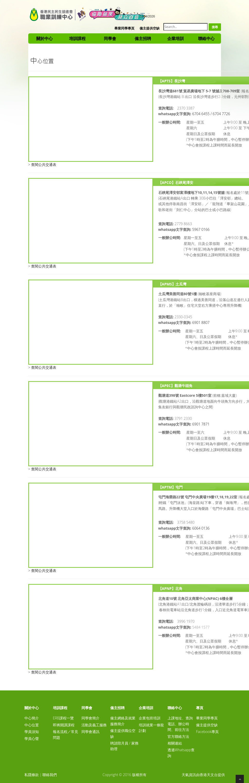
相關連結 (175, 743)
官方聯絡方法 (178, 736)
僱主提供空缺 (150, 28)
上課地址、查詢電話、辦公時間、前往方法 (180, 724)
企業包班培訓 (149, 718)
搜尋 (215, 27)
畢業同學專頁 (124, 28)
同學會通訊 (90, 731)
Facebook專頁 (207, 731)
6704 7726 (221, 113)
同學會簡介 (90, 718)
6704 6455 (201, 113)
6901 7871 (201, 424)
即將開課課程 (64, 724)
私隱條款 (31, 774)
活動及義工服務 (94, 724)
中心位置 (31, 724)
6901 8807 (201, 322)
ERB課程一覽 (63, 718)
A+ (129, 15)
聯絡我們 (49, 774)
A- (122, 15)
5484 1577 (201, 627)
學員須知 (31, 731)
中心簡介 (31, 718)
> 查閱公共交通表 (42, 164)
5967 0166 (201, 229)
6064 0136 (201, 528)
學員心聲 (31, 738)
